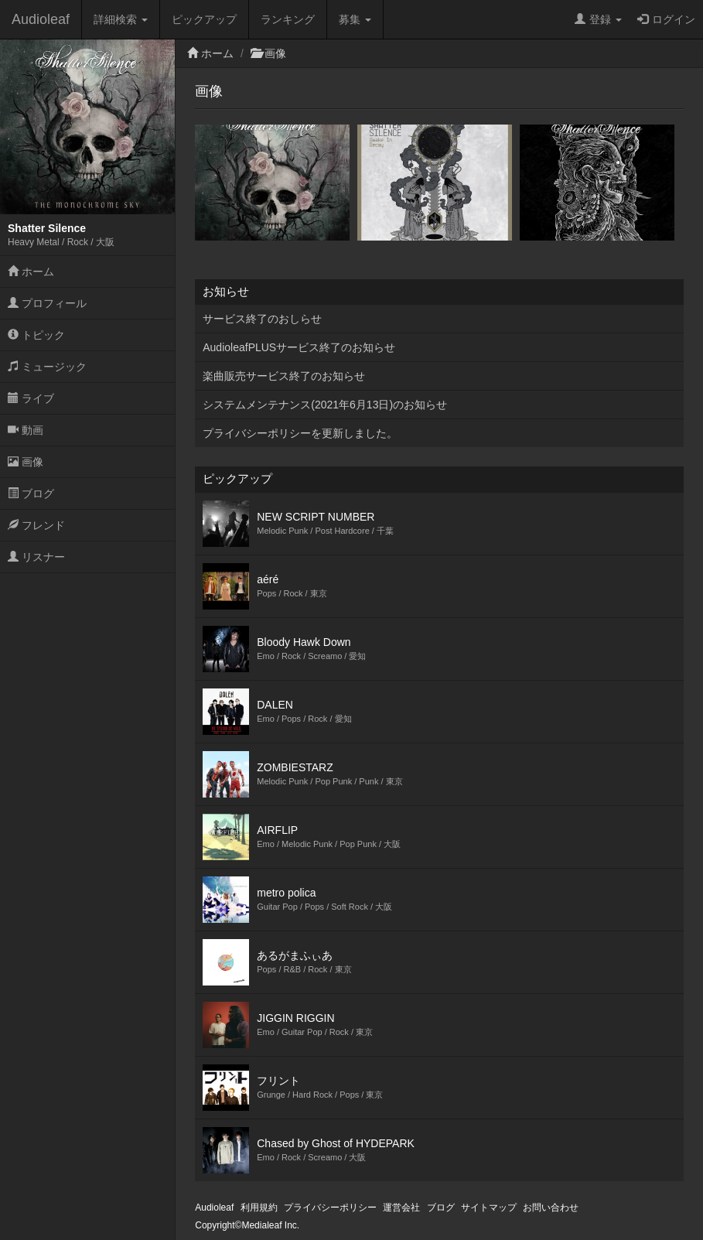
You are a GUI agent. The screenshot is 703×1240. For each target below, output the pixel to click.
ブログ (31, 493)
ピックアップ (204, 19)
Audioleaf (41, 19)
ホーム (31, 271)
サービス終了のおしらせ (262, 319)
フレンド (36, 525)
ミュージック (47, 366)
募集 (355, 19)
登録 (598, 19)
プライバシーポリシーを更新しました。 (300, 433)
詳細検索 (121, 19)
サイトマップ (489, 1207)
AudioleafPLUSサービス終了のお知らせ (299, 347)
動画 (25, 430)
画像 (25, 462)
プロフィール (47, 303)
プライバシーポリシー (330, 1207)
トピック (36, 335)
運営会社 (401, 1207)
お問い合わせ (550, 1207)
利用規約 (259, 1207)
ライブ (31, 398)
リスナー (36, 557)
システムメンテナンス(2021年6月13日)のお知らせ (325, 404)
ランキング (288, 19)
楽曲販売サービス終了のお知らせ (284, 376)
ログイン (666, 19)
